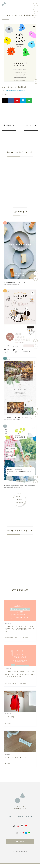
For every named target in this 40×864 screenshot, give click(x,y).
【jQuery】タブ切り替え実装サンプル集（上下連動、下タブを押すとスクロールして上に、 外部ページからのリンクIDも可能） (20, 674)
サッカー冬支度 (10, 717)
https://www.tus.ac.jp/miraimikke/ (14, 90)
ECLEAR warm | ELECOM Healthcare (15, 350)
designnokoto (22, 851)
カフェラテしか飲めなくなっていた (15, 757)
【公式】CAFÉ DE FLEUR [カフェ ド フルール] (18, 418)
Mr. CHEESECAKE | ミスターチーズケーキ (16, 282)
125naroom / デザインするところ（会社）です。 (17, 637)
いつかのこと (8, 723)
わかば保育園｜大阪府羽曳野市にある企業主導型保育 (19, 485)
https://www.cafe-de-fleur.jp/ (11, 419)
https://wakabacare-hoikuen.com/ (12, 487)
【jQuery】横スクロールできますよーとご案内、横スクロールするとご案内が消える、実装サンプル (19, 629)
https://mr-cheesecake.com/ (11, 284)
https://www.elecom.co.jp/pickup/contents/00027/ (16, 352)
